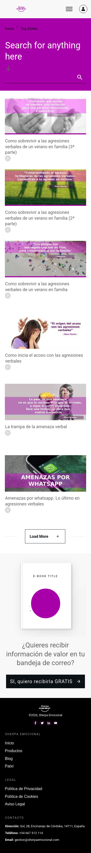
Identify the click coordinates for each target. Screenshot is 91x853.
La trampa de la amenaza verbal (36, 426)
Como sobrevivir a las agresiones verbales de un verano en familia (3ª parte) (39, 146)
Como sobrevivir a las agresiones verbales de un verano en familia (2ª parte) (39, 218)
